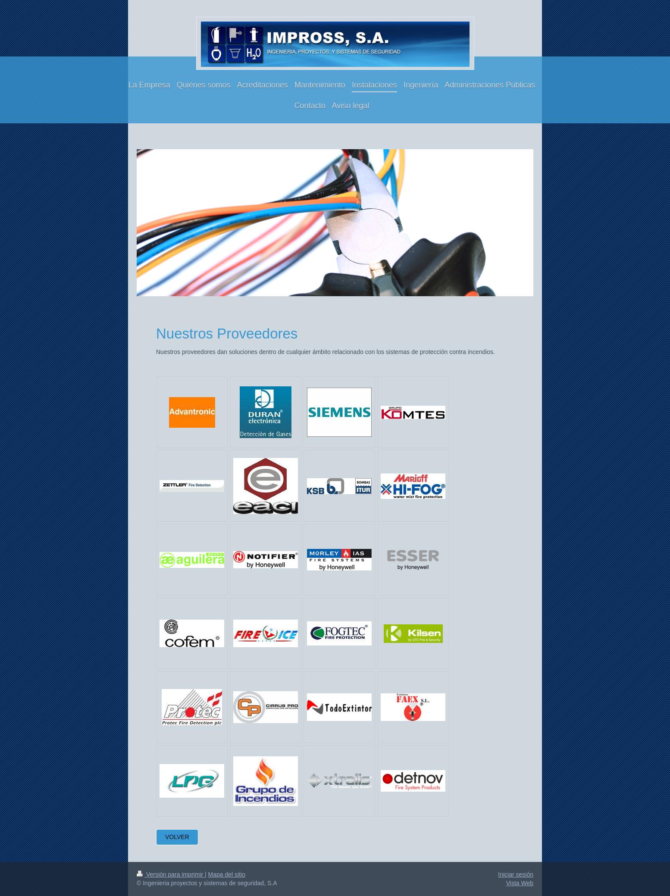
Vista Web (519, 883)
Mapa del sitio (226, 874)
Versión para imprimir (171, 874)
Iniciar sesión (515, 874)
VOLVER (177, 836)
